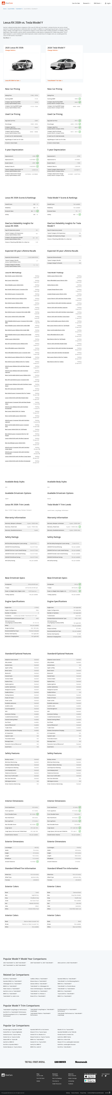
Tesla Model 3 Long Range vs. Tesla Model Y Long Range (42, 1010)
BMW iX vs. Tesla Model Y (10, 986)
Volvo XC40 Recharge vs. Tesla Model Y (40, 988)
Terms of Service (75, 1093)
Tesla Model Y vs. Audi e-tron (11, 996)
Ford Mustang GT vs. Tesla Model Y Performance (67, 1010)
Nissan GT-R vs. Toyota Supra (38, 1032)
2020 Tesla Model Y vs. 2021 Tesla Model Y (41, 962)
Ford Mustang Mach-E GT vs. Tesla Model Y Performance (15, 1015)
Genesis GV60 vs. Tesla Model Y (38, 983)
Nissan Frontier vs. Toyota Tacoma (40, 1037)
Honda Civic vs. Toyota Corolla (11, 1037)
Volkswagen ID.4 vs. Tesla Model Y (12, 983)
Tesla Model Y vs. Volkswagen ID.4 (39, 986)
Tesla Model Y (19, 8)
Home (4, 8)
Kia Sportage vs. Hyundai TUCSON (12, 1029)
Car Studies (55, 1075)
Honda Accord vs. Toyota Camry (12, 1034)
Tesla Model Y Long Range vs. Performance (15, 1009)
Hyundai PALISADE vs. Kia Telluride (67, 1032)
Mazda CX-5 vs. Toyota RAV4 (65, 1029)
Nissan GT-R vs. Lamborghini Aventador (68, 1042)
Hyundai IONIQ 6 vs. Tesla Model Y (67, 978)
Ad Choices (107, 1093)
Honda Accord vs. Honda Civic (66, 1034)
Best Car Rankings (57, 1078)
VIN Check (97, 3)
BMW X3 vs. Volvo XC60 (64, 1039)
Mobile (38, 1081)
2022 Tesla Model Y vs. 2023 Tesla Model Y (14, 962)
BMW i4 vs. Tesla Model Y (10, 993)
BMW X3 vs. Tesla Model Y (65, 991)
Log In (107, 3)
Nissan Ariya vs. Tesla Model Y (38, 981)
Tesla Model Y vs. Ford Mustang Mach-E (68, 981)
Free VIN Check (40, 1078)
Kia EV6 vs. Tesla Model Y (10, 978)
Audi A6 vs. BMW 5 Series (64, 1037)
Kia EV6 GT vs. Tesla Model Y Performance (14, 1012)
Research (86, 3)
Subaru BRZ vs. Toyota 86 (10, 1039)
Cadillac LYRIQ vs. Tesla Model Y (39, 978)
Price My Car (55, 1081)
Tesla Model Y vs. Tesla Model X (66, 988)
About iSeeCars (72, 1075)
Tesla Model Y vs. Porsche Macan (66, 986)
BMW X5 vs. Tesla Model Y (65, 983)
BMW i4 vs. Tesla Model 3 (37, 1039)
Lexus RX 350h (11, 8)
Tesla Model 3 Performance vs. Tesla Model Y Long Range (70, 1014)
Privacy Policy (83, 1093)
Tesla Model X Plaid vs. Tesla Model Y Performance (40, 1014)
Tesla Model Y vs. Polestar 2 (37, 993)
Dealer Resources (56, 1083)
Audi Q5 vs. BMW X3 (8, 1042)
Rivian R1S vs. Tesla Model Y (38, 996)
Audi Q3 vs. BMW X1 (35, 1044)
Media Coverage (72, 1078)
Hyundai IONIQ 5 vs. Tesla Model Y (12, 981)
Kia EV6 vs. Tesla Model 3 (64, 1047)
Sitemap (68, 1093)
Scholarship (71, 1081)
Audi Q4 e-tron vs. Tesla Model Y (12, 991)
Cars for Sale (76, 3)
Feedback (70, 1083)
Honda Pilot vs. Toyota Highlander (12, 1032)
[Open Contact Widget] (109, 1092)
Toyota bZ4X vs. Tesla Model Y (66, 993)
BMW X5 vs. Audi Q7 (35, 1047)
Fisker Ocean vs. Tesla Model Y (11, 988)
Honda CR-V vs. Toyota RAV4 (38, 1042)
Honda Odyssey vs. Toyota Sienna (12, 1047)
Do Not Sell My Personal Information (96, 1093)
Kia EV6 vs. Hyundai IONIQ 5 (10, 1044)
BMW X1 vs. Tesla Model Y (65, 996)
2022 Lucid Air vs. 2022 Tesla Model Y (67, 962)
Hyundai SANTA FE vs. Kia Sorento (39, 1029)
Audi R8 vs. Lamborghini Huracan (67, 1044)
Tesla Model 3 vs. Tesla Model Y (39, 991)
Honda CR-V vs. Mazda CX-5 (37, 1034)
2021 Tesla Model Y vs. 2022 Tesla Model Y (14, 965)
